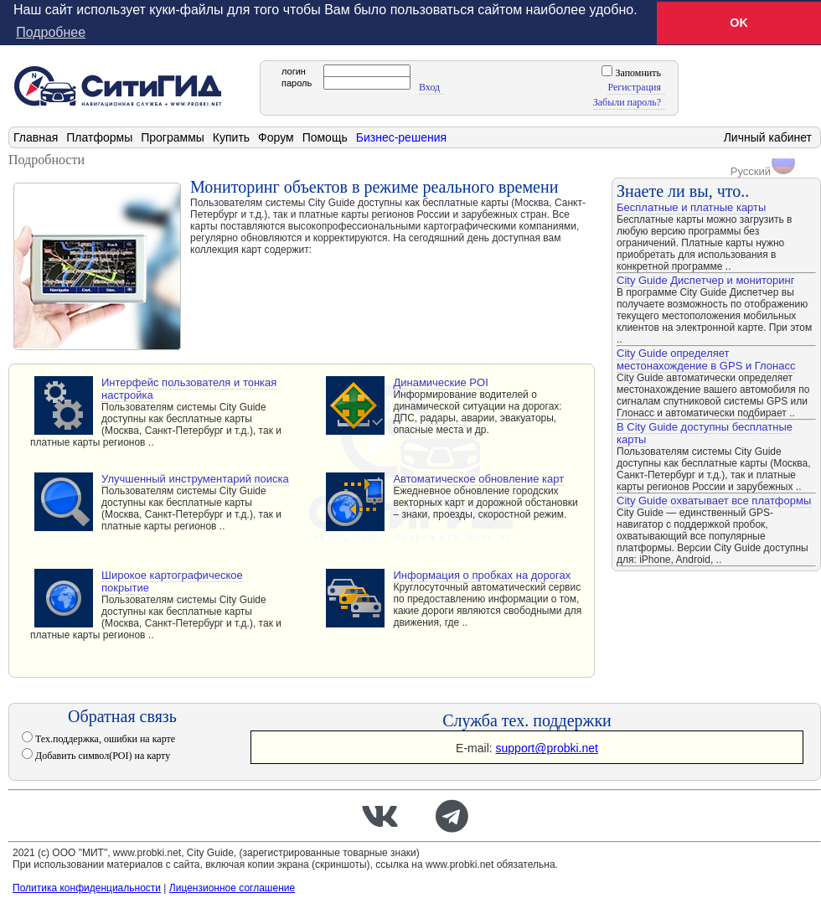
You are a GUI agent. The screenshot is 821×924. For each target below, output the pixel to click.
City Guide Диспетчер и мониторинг (705, 280)
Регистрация (634, 87)
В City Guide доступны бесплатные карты (705, 433)
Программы (172, 137)
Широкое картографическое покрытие (172, 581)
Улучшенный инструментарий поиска (195, 478)
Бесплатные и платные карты (691, 207)
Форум (276, 137)
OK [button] (739, 22)
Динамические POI (440, 382)
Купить (231, 137)
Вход (429, 87)
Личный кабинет (768, 137)
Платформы (99, 137)
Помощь (325, 137)
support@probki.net (547, 748)
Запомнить (636, 73)
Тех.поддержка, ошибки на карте (104, 739)
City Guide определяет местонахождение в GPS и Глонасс (706, 359)
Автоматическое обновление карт (478, 478)
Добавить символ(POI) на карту (101, 755)
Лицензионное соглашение (232, 888)
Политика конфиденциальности (87, 888)
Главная (35, 137)
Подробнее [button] (50, 32)
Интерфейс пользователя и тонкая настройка (188, 388)
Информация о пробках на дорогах (482, 575)
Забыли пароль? (627, 102)
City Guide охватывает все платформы (714, 500)
